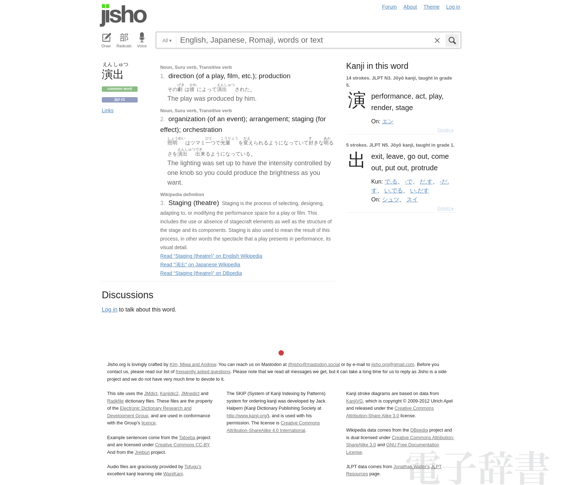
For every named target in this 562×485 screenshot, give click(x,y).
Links (108, 110)
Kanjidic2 (169, 393)
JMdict (150, 393)
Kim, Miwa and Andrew (193, 364)
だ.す (426, 181)
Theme (432, 7)
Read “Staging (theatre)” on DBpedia (201, 273)
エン (388, 121)
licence (149, 422)
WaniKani (173, 473)
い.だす (419, 190)
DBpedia (419, 430)
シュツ (390, 199)
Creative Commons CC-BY (182, 444)
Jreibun (142, 452)
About (410, 7)
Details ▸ (445, 130)
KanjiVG (354, 401)
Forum (389, 7)
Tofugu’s (192, 466)
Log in (453, 7)
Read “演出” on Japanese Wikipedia (200, 264)
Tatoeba (187, 437)
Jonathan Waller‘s (412, 466)
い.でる (393, 190)
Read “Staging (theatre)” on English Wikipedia (211, 256)
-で (409, 181)
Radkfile (115, 401)
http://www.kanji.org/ (247, 415)
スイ (412, 199)
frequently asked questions (203, 371)
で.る (391, 181)
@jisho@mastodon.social (314, 364)
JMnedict (190, 393)
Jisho (123, 15)
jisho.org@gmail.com (392, 364)
